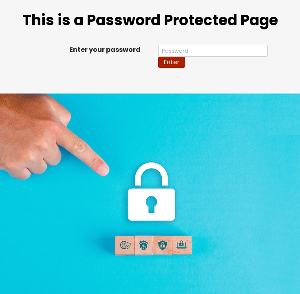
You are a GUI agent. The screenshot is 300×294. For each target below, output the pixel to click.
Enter (171, 62)
